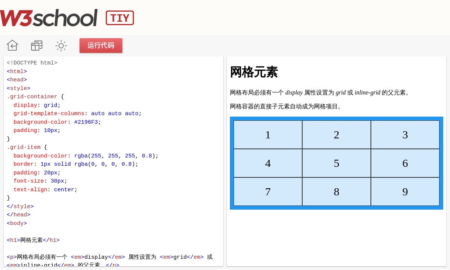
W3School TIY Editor (67, 17)
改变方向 (36, 45)
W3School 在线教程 (12, 45)
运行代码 (101, 45)
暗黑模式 (61, 45)
